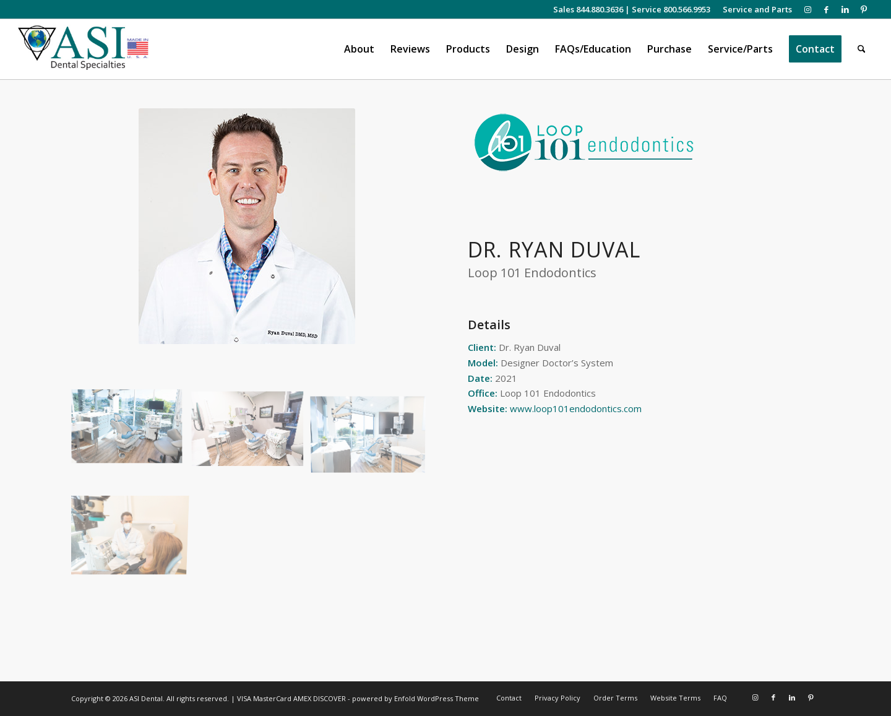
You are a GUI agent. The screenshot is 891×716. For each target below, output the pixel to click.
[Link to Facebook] (826, 9)
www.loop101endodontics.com (576, 408)
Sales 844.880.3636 (588, 9)
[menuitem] (754, 9)
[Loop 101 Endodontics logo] (584, 142)
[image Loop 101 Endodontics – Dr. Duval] (131, 432)
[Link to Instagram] (808, 9)
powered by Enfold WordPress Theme (415, 698)
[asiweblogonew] (83, 49)
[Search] (862, 49)
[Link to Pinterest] (863, 9)
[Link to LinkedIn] (845, 9)
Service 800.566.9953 (671, 9)
